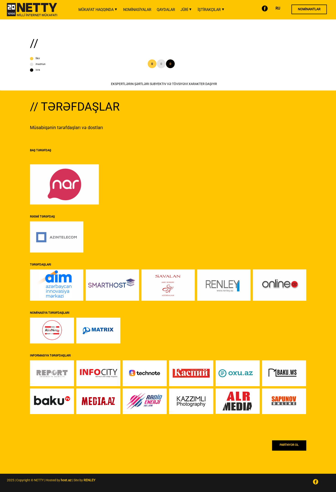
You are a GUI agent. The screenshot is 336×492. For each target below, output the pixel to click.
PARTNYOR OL (289, 445)
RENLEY (89, 480)
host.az (66, 480)
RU (277, 8)
